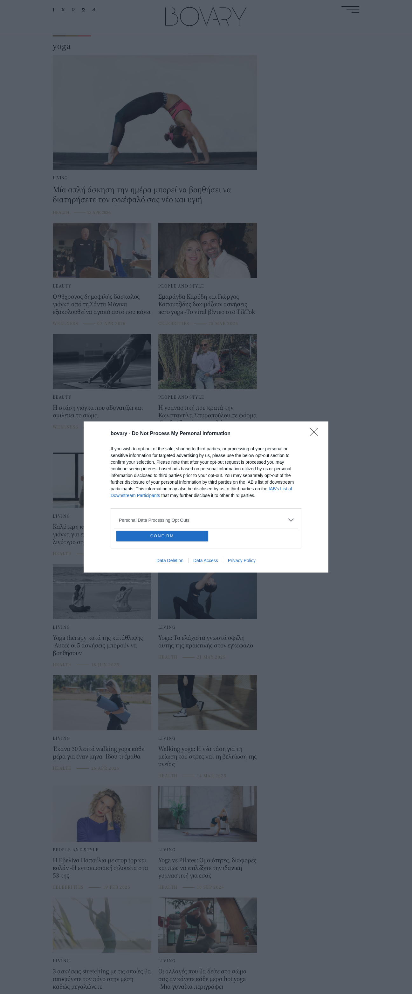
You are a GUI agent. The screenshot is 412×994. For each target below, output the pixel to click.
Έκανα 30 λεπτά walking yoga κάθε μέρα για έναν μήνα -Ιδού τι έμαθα (98, 752)
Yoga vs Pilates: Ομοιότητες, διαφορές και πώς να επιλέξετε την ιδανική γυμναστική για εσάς (207, 867)
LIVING (60, 178)
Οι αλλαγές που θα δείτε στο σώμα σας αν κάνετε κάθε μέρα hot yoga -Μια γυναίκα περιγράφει (202, 978)
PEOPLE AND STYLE (181, 286)
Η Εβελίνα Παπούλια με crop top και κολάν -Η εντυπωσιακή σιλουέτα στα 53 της (100, 867)
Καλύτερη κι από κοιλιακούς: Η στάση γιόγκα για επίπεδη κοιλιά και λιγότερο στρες (102, 534)
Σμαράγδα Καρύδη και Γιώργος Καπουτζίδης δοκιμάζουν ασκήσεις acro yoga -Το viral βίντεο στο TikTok (206, 303)
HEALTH (61, 212)
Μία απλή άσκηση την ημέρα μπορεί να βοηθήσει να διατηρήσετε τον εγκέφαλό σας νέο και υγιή (142, 194)
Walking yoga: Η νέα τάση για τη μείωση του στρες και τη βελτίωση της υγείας (207, 756)
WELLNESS (65, 323)
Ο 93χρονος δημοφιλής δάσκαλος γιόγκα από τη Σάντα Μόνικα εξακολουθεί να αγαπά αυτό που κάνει (101, 303)
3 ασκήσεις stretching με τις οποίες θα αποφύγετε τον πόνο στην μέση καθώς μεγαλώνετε (102, 978)
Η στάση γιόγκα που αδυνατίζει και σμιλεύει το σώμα (98, 411)
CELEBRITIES (173, 323)
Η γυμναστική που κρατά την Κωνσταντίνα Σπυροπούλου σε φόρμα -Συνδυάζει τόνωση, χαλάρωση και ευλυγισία (207, 418)
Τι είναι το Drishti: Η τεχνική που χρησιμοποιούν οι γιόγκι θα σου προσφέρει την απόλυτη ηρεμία (200, 534)
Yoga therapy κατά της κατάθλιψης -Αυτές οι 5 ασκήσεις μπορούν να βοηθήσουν (98, 645)
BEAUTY (62, 286)
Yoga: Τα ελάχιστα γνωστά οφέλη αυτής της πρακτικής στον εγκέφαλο (205, 641)
